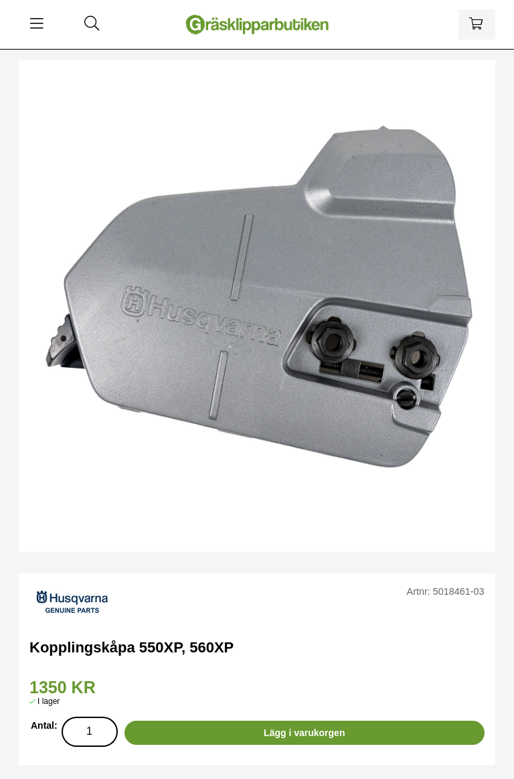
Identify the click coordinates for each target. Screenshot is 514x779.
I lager (48, 701)
